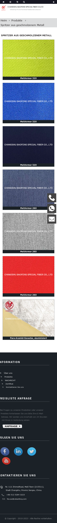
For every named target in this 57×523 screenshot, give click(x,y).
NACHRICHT (10, 381)
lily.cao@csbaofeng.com (16, 499)
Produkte (16, 20)
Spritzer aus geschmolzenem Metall (22, 25)
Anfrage (10, 427)
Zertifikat (9, 384)
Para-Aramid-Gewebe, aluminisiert (28, 338)
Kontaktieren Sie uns (14, 388)
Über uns (8, 373)
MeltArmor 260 (28, 208)
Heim (4, 20)
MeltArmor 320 (28, 78)
